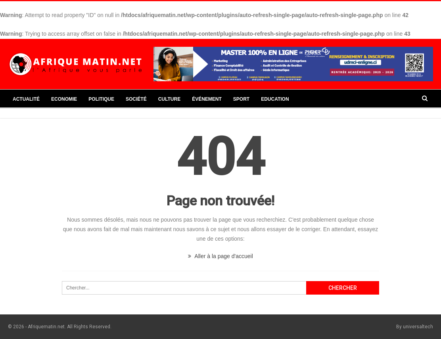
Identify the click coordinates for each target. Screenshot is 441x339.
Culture (169, 99)
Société (136, 99)
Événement (207, 99)
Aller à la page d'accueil (220, 256)
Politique (101, 99)
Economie (64, 99)
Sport (241, 99)
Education (275, 99)
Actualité (26, 99)
